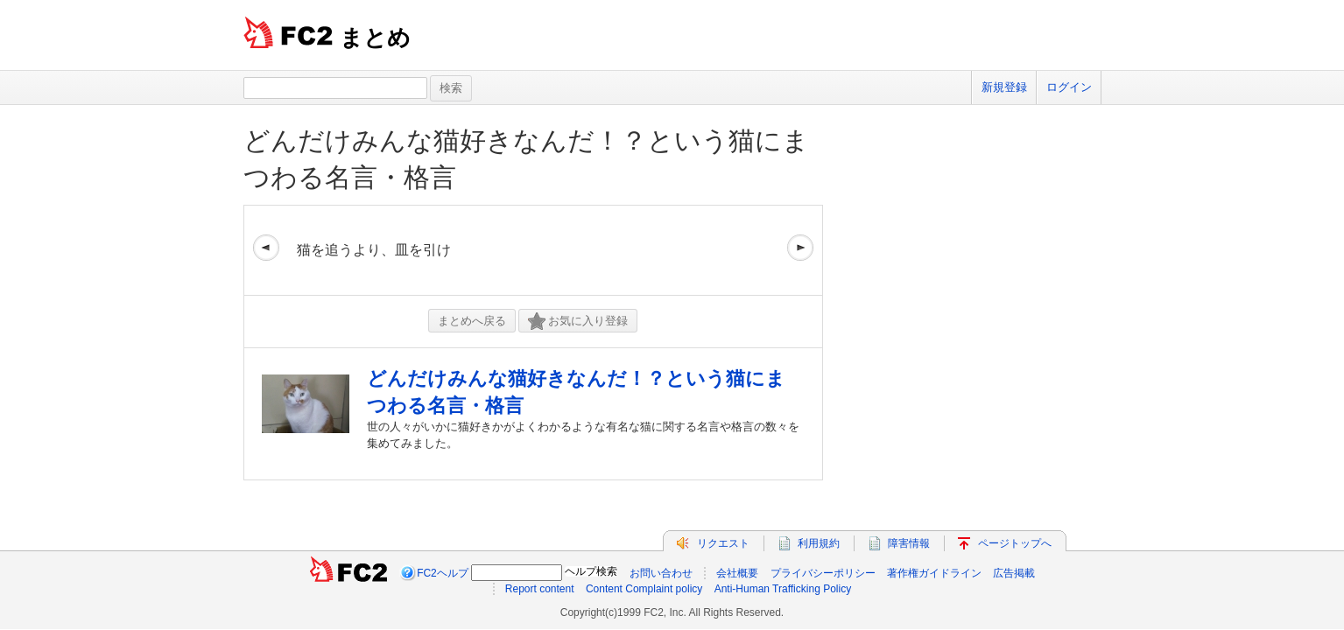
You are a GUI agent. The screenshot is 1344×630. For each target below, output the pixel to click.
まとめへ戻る (472, 320)
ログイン (1069, 87)
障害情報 (909, 543)
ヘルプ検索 (591, 571)
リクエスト (723, 543)
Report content (539, 589)
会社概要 (737, 573)
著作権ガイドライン (934, 573)
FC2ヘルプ (442, 573)
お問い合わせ (661, 573)
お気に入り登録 (578, 321)
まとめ (375, 37)
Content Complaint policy (644, 589)
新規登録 (1004, 87)
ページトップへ (1015, 543)
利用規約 (819, 543)
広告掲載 (1014, 573)
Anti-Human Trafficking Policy (783, 589)
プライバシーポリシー (823, 573)
